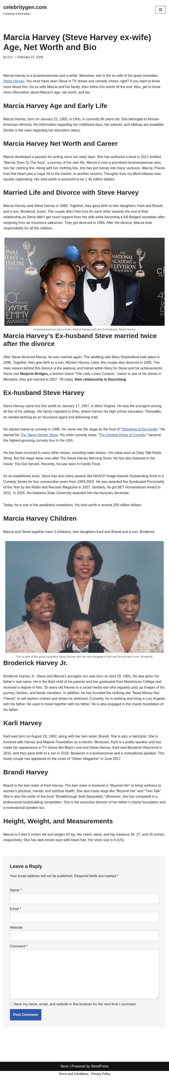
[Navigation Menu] (160, 9)
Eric (10, 57)
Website (16, 929)
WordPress (99, 1080)
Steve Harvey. (14, 81)
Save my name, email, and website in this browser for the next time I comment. (75, 1006)
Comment (19, 948)
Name (16, 892)
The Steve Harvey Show (58, 435)
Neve (65, 1080)
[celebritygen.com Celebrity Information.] (25, 9)
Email (15, 910)
